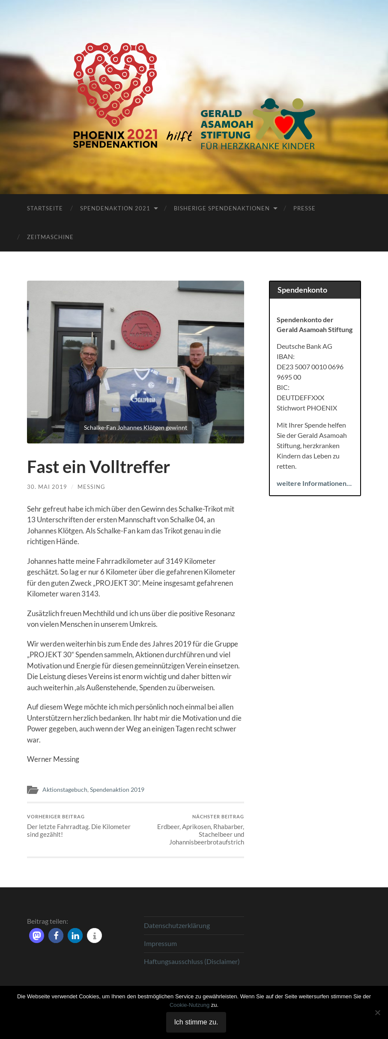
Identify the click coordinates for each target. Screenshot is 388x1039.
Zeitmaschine (50, 237)
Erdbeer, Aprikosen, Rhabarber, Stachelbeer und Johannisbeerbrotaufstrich (191, 830)
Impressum (160, 943)
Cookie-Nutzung (189, 1005)
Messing (91, 486)
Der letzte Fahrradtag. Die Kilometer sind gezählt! (80, 826)
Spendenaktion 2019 (117, 789)
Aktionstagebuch (64, 789)
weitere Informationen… (314, 483)
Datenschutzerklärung (177, 925)
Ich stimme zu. (196, 1022)
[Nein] (377, 1012)
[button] (36, 935)
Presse (304, 208)
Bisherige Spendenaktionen (222, 208)
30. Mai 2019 (47, 486)
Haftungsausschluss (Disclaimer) (192, 961)
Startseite (45, 208)
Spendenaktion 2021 (115, 208)
